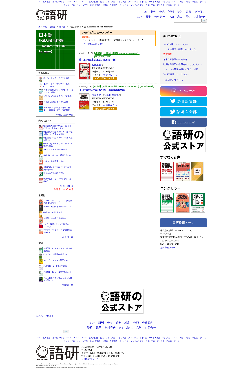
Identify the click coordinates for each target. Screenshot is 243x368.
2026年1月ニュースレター (175, 44)
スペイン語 (133, 2)
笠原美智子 (97, 95)
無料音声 (159, 16)
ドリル (176, 5)
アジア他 (160, 5)
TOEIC (69, 2)
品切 (188, 16)
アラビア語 (150, 5)
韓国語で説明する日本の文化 (56, 102)
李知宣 (115, 95)
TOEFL (77, 2)
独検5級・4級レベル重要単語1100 (57, 155)
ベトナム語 (123, 5)
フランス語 (110, 2)
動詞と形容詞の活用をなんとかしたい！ (182, 64)
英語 (102, 2)
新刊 (153, 11)
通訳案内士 (93, 2)
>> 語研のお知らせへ (173, 80)
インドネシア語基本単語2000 (55, 254)
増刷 (179, 11)
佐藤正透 (96, 65)
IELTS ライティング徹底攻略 (55, 149)
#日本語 (98, 53)
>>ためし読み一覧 (64, 115)
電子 (148, 16)
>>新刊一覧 (67, 237)
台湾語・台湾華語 (109, 5)
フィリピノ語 (69, 5)
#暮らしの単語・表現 (102, 57)
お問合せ (199, 16)
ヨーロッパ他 (177, 2)
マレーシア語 (82, 5)
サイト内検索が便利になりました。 (180, 49)
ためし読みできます (105, 78)
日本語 (169, 5)
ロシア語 (166, 2)
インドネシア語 (137, 5)
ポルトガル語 (154, 2)
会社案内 (199, 11)
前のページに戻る (45, 316)
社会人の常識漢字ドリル (54, 161)
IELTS (84, 2)
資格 (139, 16)
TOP (39, 2)
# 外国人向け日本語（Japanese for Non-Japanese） (121, 53)
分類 (188, 11)
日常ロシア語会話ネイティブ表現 (57, 96)
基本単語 (46, 2)
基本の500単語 (58, 2)
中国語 (187, 2)
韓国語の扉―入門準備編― (55, 218)
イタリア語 (121, 2)
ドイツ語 (143, 2)
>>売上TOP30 (66, 186)
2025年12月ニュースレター (176, 74)
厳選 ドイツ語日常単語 (52, 212)
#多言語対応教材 (147, 86)
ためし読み (175, 16)
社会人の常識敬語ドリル (53, 173)
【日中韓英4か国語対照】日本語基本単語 (102, 90)
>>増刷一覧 (67, 285)
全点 (162, 11)
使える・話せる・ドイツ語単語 (56, 78)
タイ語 (203, 2)
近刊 (171, 11)
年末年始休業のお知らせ (175, 59)
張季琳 (107, 95)
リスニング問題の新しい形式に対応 (180, 69)
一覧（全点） (49, 27)
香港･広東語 (95, 5)
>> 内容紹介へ (110, 75)
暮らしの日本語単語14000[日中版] (98, 59)
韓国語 (195, 2)
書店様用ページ (183, 222)
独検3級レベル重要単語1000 (55, 266)
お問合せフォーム (169, 247)
